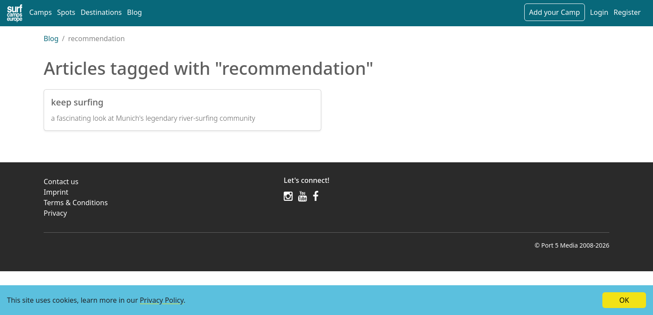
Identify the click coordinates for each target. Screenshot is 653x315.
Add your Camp (554, 12)
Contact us (61, 181)
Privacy (55, 213)
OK (624, 300)
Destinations (101, 12)
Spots (66, 12)
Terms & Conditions (76, 202)
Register (627, 12)
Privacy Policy (161, 300)
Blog (134, 12)
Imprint (56, 192)
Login (599, 12)
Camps (40, 12)
